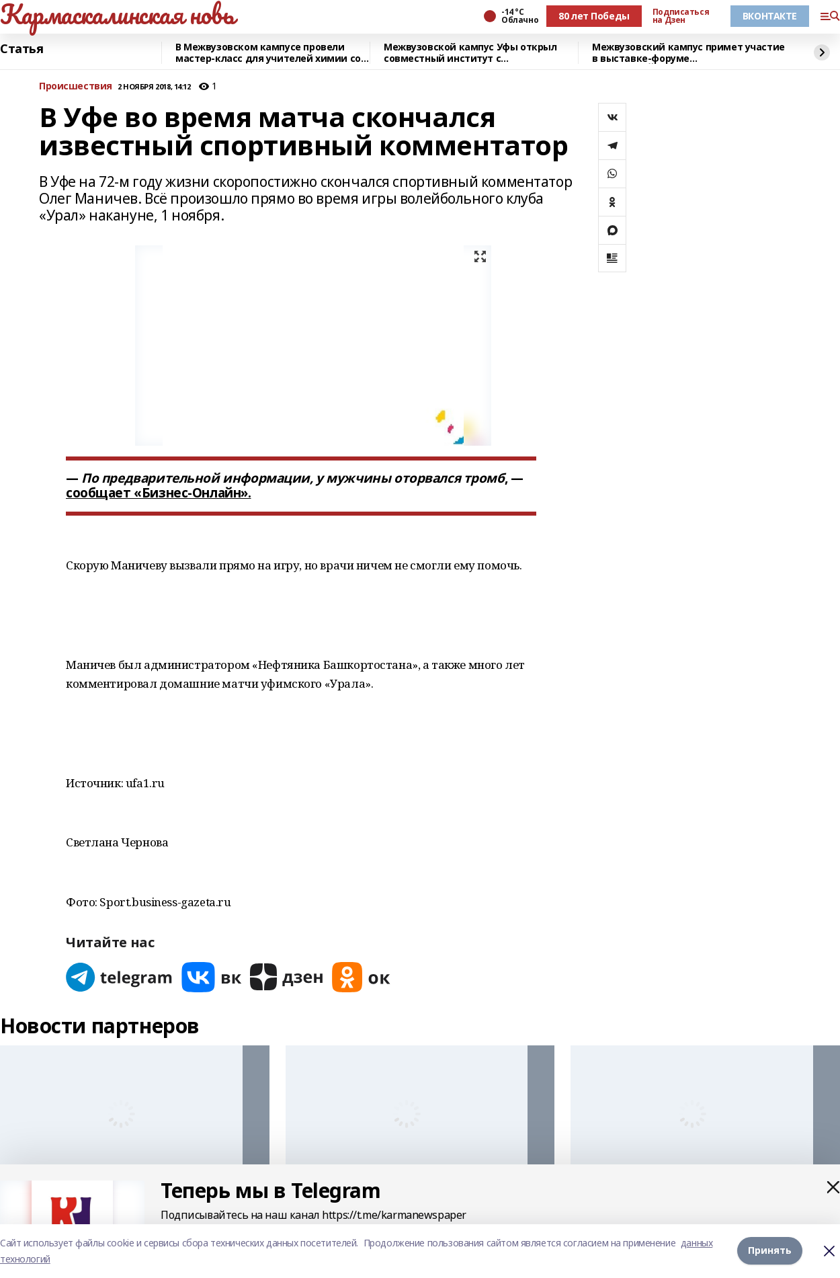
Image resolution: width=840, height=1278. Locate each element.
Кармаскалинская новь (117, 14)
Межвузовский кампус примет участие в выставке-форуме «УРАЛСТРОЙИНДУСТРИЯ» (688, 53)
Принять (770, 1250)
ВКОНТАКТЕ (770, 15)
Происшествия (75, 86)
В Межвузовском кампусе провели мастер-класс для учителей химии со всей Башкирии (268, 53)
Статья (21, 49)
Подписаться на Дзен (681, 16)
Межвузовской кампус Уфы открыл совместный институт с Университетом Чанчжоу (470, 53)
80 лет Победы (594, 15)
